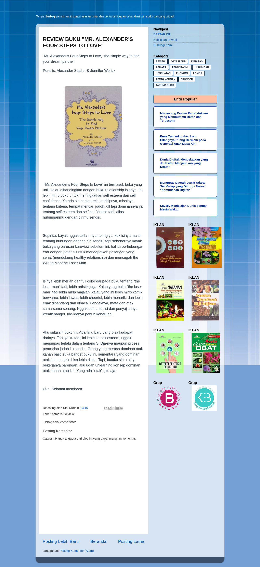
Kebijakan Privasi (165, 39)
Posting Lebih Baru (61, 541)
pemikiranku (180, 67)
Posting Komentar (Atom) (77, 550)
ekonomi (182, 73)
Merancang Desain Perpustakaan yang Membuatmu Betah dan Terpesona (184, 116)
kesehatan (163, 73)
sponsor (187, 79)
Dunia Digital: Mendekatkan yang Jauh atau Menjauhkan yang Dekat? (184, 163)
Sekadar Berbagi (47, 12)
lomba (197, 73)
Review (69, 414)
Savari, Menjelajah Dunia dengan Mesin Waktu (183, 207)
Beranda (98, 541)
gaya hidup (178, 61)
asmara (57, 414)
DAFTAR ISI (161, 34)
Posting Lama (131, 541)
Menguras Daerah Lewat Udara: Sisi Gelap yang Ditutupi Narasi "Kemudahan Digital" (183, 186)
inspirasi (197, 61)
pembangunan (165, 79)
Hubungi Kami (162, 45)
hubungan (202, 67)
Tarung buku (165, 85)
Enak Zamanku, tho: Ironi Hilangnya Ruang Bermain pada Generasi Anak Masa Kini (183, 140)
